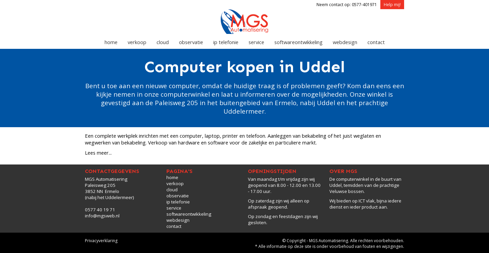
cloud (163, 42)
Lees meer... (98, 152)
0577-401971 (364, 4)
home (111, 42)
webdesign (345, 42)
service (256, 42)
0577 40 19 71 (100, 210)
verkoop (137, 42)
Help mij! (392, 4)
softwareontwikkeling (298, 42)
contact (376, 42)
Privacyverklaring (101, 241)
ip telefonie (225, 42)
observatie (191, 42)
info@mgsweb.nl (102, 216)
